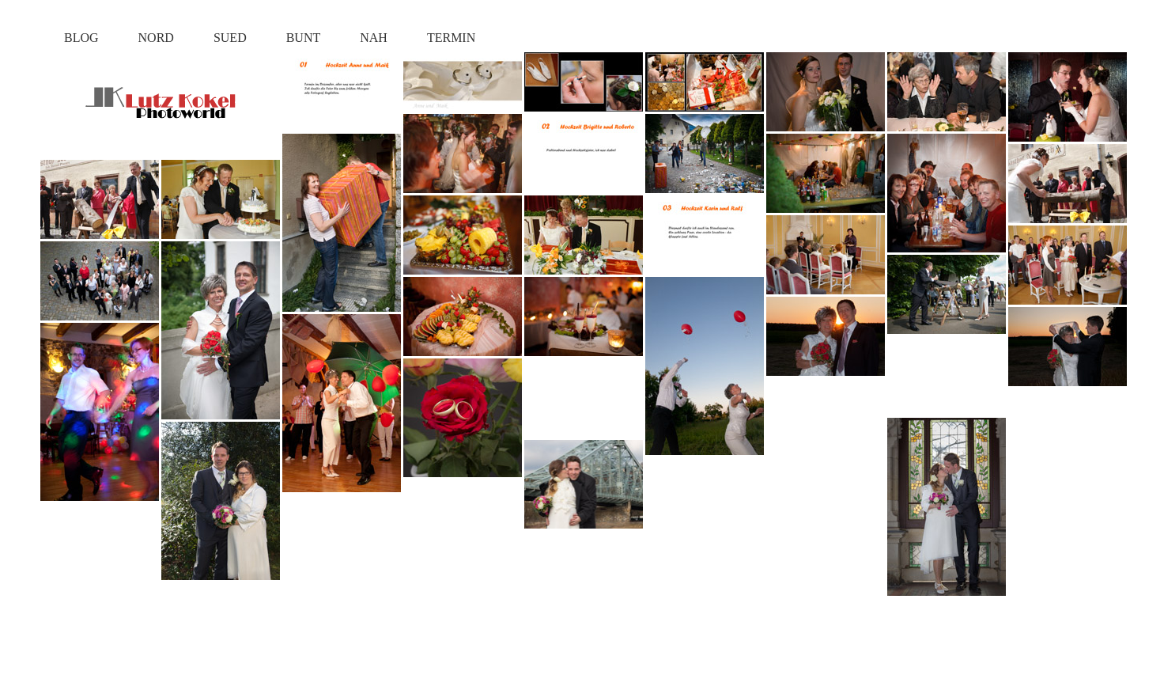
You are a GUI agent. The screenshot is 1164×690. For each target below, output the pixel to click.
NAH (373, 37)
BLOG (81, 37)
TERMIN (451, 37)
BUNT (303, 37)
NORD (156, 37)
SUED (230, 37)
